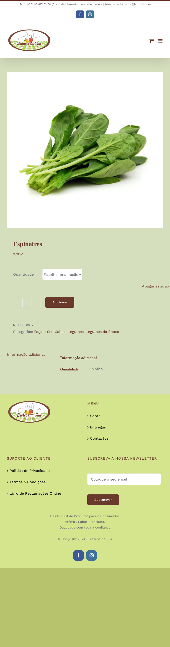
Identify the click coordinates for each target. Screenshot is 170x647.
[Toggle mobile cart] (151, 40)
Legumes (76, 332)
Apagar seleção (155, 286)
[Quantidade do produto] (26, 302)
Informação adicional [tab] (26, 354)
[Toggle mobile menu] (160, 40)
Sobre (95, 416)
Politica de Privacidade (30, 470)
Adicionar (59, 302)
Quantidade (23, 274)
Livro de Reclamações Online (35, 493)
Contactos (99, 438)
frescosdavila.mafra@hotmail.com (128, 4)
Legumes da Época (102, 332)
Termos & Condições (28, 482)
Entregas (98, 427)
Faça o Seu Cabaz (50, 332)
